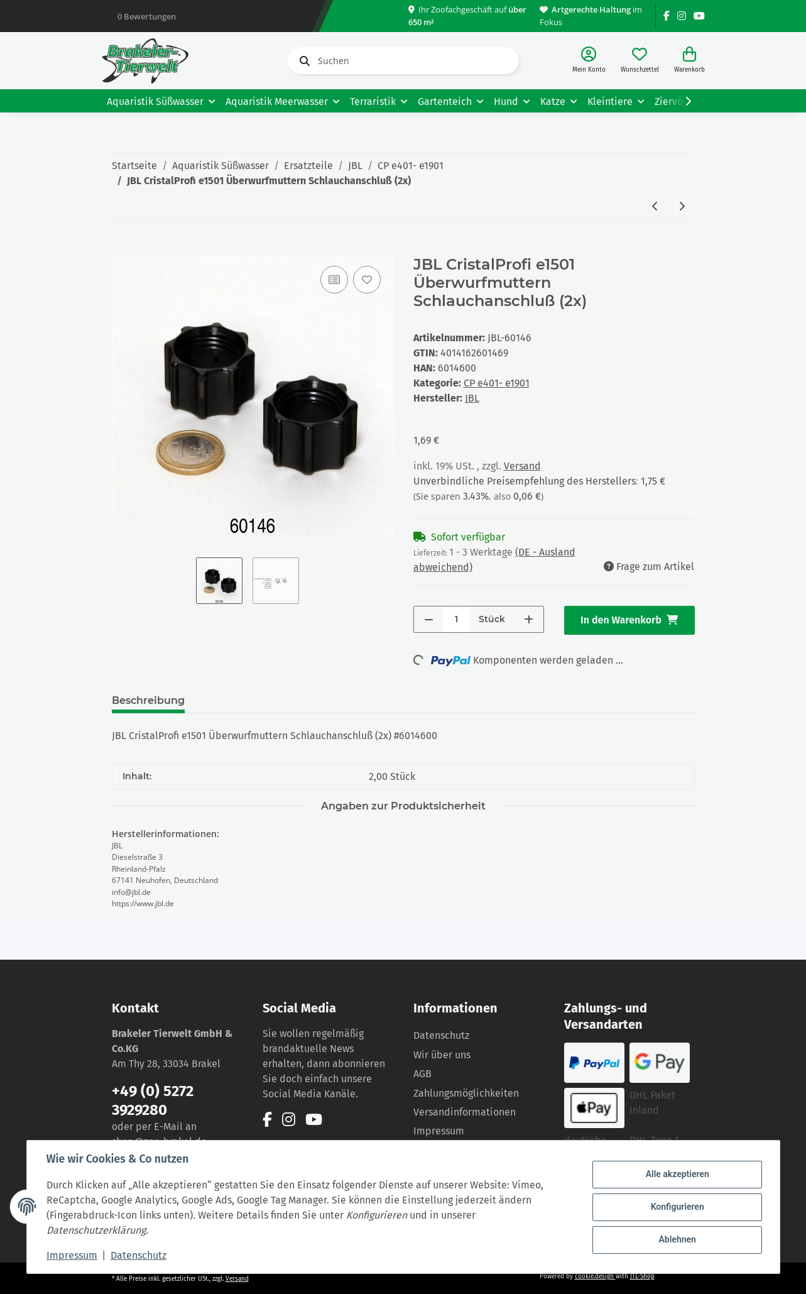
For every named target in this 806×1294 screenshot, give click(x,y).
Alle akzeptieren (677, 1175)
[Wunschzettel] (640, 61)
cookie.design (595, 1276)
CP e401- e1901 (497, 383)
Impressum (438, 1131)
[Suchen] (403, 60)
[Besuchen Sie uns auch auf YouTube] (699, 16)
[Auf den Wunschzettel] (367, 279)
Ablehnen (676, 1239)
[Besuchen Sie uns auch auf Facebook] (666, 16)
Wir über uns (442, 1055)
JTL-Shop (642, 1276)
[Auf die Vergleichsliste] (334, 279)
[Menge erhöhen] (528, 619)
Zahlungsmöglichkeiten (466, 1093)
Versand (522, 466)
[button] (589, 61)
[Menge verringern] (429, 619)
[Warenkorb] (689, 61)
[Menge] (456, 619)
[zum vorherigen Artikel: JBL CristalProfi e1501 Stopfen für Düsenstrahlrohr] (655, 207)
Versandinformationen (464, 1112)
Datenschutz (441, 1035)
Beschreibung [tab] (148, 700)
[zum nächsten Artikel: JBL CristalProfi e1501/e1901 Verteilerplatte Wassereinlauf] (681, 207)
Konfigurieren (677, 1207)
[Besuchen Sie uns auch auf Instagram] (681, 16)
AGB (422, 1074)
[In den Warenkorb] (122, 249)
